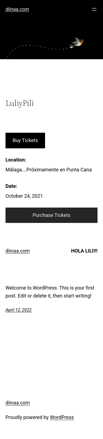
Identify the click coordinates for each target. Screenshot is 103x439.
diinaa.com (17, 9)
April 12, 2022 (18, 310)
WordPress (62, 417)
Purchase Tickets (52, 215)
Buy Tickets (25, 140)
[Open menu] (94, 9)
